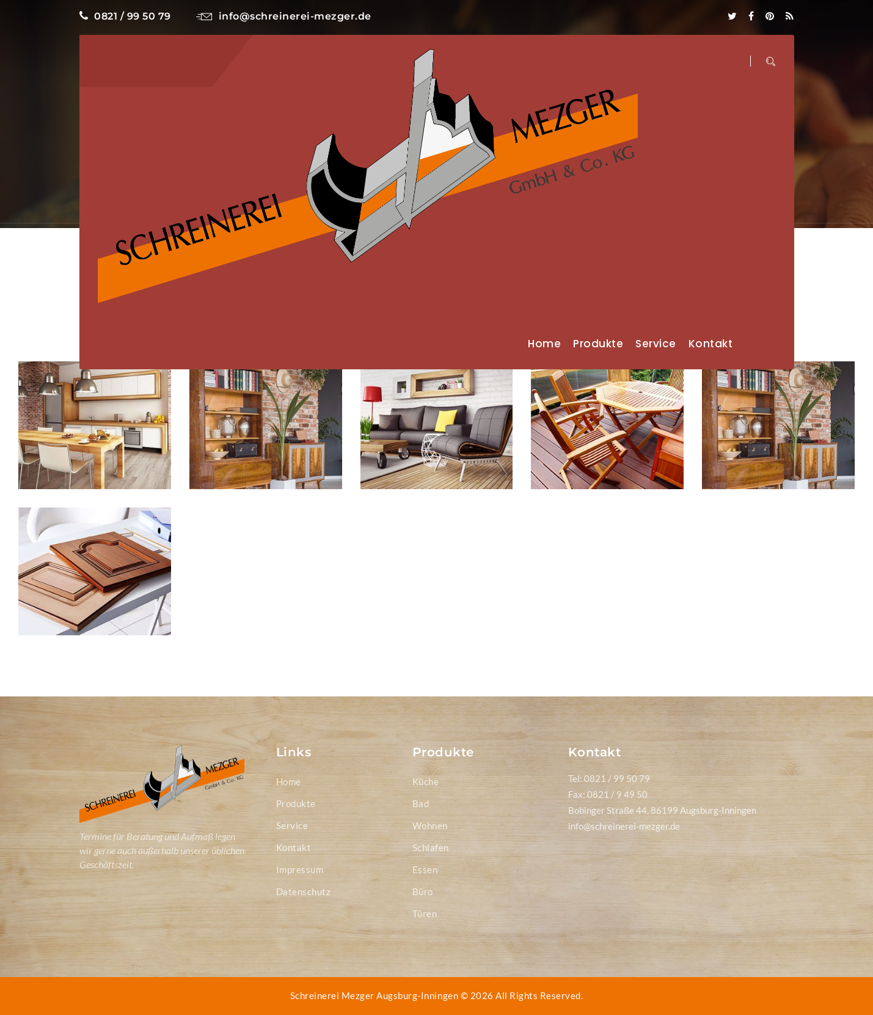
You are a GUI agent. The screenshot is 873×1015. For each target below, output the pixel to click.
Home (544, 344)
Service (655, 344)
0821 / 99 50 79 (125, 16)
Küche (425, 781)
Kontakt (711, 344)
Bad (420, 803)
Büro (422, 891)
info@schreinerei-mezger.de (283, 16)
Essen (425, 869)
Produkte (598, 344)
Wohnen (430, 825)
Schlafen (430, 847)
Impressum (300, 869)
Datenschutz (303, 891)
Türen (424, 913)
